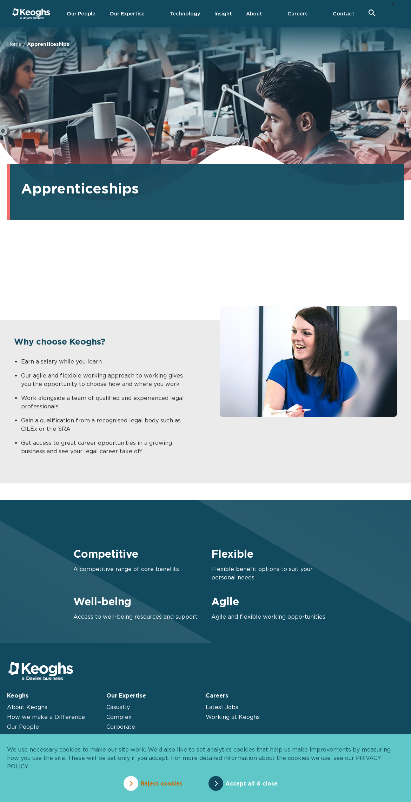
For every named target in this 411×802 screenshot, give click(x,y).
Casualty (118, 707)
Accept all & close (252, 783)
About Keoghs (27, 707)
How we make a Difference (46, 717)
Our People (23, 726)
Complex (119, 717)
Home (14, 44)
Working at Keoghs (233, 717)
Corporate (120, 726)
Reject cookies (161, 783)
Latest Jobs (222, 707)
